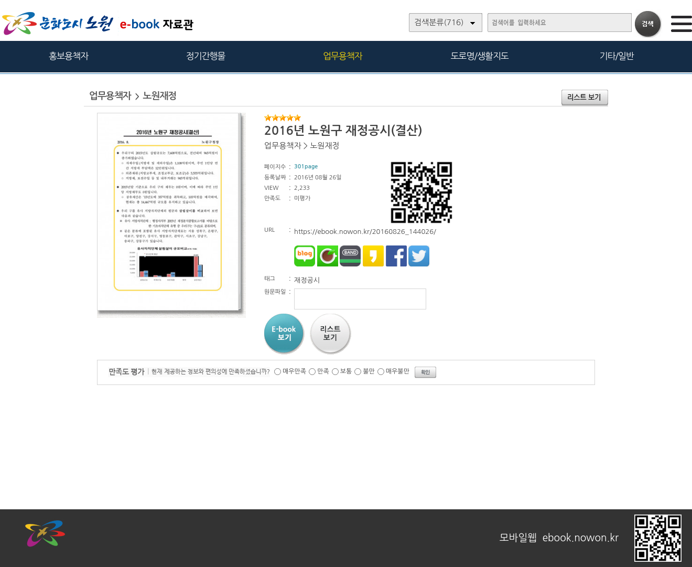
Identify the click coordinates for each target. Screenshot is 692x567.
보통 (346, 371)
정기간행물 (205, 55)
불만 (369, 371)
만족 (323, 371)
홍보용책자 (68, 55)
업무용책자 (342, 55)
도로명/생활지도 (480, 55)
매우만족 (294, 371)
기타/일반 (616, 55)
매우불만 (397, 371)
